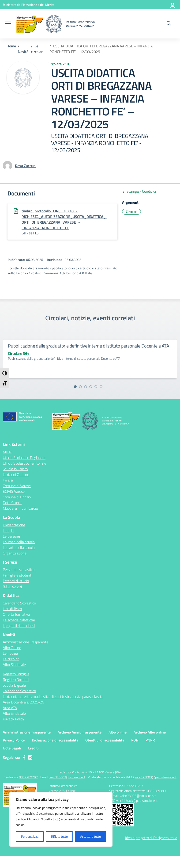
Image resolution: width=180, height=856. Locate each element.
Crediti (33, 748)
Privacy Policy (13, 719)
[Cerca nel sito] (168, 24)
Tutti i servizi (12, 586)
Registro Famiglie (16, 674)
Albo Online (12, 647)
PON (135, 740)
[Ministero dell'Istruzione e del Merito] (28, 4)
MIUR (7, 452)
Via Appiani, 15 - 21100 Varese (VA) (96, 772)
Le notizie (10, 653)
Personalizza (29, 836)
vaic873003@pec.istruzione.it (155, 777)
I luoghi (8, 530)
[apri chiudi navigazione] (8, 24)
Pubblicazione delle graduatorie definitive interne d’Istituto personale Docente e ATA (88, 345)
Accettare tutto (90, 836)
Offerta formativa (16, 614)
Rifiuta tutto (59, 836)
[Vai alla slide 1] (75, 386)
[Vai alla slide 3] (85, 386)
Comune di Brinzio (17, 497)
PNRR (150, 740)
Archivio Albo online (150, 732)
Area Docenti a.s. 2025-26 (23, 702)
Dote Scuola (12, 502)
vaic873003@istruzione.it (67, 777)
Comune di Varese (17, 486)
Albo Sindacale (14, 664)
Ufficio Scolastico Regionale (24, 457)
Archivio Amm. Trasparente (79, 732)
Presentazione (14, 525)
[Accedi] (172, 5)
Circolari (131, 211)
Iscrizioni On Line (16, 474)
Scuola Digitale (14, 685)
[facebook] (24, 757)
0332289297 (28, 777)
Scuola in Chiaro (15, 469)
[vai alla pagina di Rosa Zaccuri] (25, 165)
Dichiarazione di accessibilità (55, 740)
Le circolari (11, 659)
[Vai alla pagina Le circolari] (37, 48)
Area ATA (10, 708)
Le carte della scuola (19, 547)
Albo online (118, 732)
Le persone (11, 536)
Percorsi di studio (16, 581)
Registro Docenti (16, 679)
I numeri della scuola (19, 542)
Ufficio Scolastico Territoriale (24, 463)
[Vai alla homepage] (38, 24)
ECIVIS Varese (14, 491)
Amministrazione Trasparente (25, 642)
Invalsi (8, 480)
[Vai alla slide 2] (80, 386)
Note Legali (12, 748)
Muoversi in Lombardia (20, 508)
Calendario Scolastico (19, 603)
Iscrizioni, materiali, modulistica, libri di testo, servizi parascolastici (53, 696)
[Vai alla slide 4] (90, 386)
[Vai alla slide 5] (95, 386)
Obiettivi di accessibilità (104, 740)
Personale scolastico (18, 569)
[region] (60, 819)
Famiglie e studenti (17, 575)
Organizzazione (14, 553)
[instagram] (30, 757)
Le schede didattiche (19, 620)
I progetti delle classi (19, 625)
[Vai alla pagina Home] (11, 46)
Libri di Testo (12, 608)
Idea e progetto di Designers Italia (151, 838)
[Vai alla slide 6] (101, 386)
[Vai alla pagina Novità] (23, 51)
